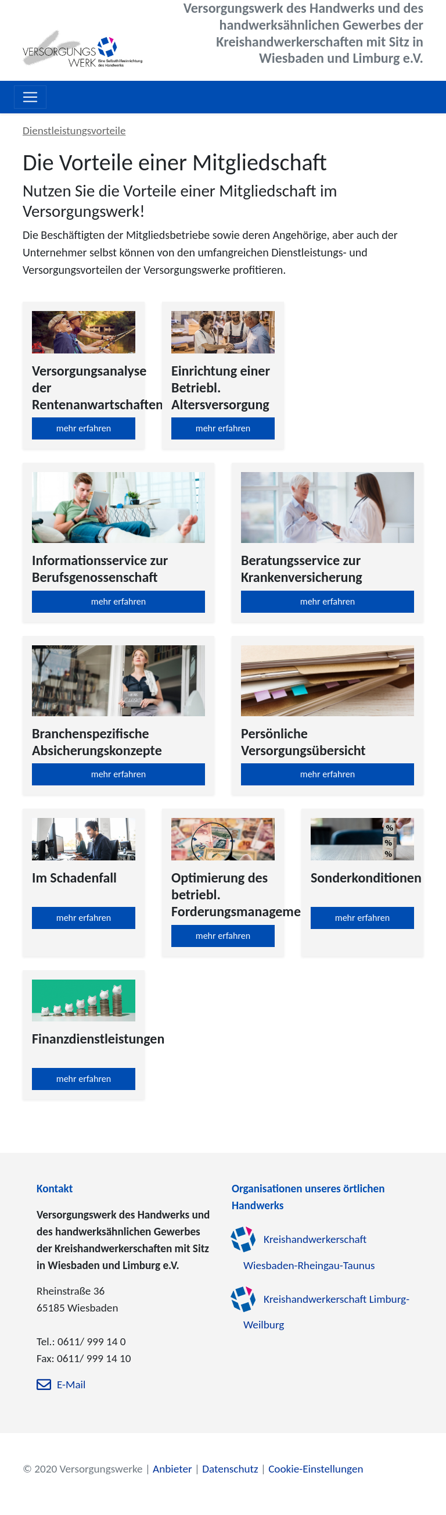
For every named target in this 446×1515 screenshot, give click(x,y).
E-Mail (71, 1385)
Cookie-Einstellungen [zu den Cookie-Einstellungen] (315, 1468)
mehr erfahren (83, 428)
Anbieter (172, 1468)
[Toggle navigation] (30, 97)
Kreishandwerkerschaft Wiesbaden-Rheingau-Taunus (309, 1251)
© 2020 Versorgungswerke (83, 1468)
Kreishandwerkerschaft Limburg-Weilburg (326, 1311)
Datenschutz (230, 1468)
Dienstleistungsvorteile (74, 130)
